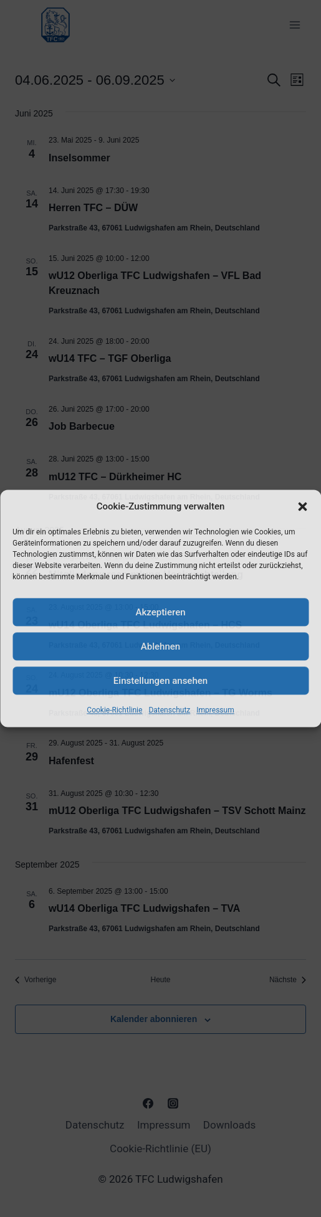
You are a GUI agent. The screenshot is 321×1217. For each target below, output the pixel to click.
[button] (302, 506)
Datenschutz (169, 710)
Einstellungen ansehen (160, 680)
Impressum (215, 710)
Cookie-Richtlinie (114, 710)
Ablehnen (160, 646)
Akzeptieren (160, 612)
